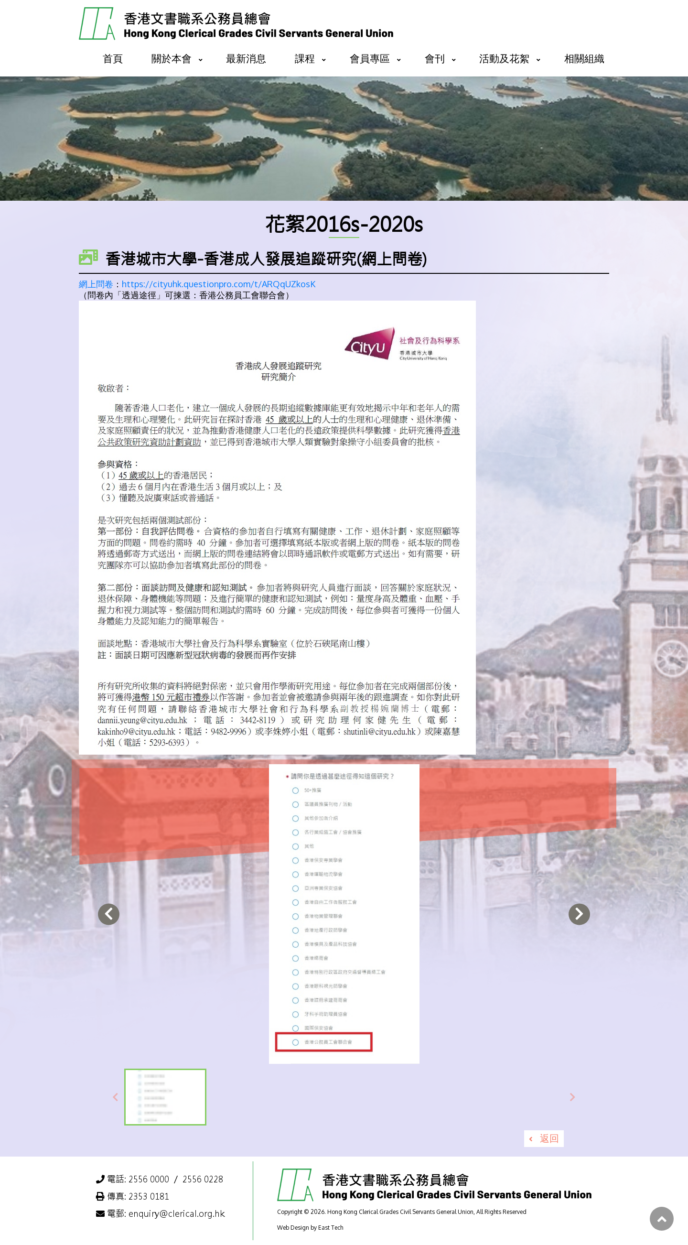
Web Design (293, 1227)
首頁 (113, 58)
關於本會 (171, 58)
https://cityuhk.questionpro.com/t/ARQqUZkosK (218, 284)
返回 (549, 1138)
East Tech (330, 1227)
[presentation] (108, 914)
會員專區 (370, 58)
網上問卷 (96, 284)
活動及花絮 (504, 58)
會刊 (435, 58)
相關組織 (584, 58)
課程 (305, 58)
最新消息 (246, 58)
